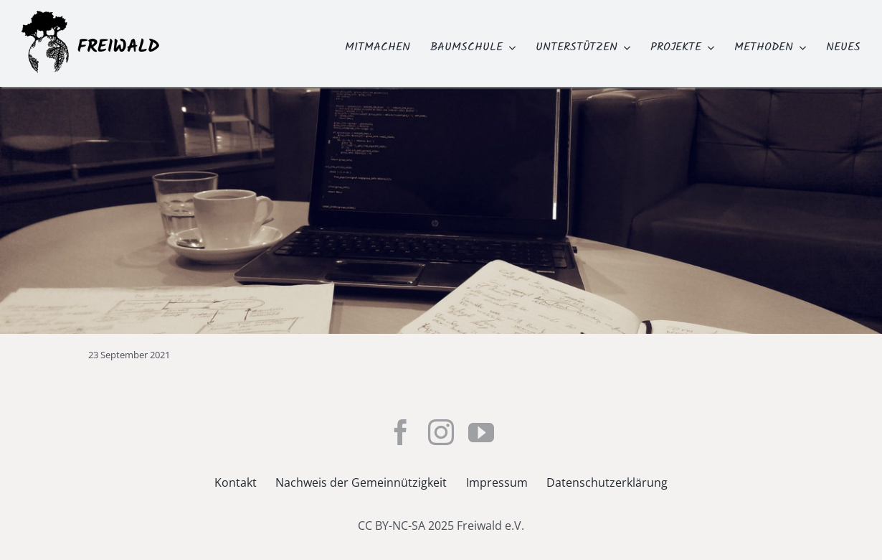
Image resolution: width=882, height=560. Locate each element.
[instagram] (441, 432)
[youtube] (481, 432)
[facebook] (401, 432)
